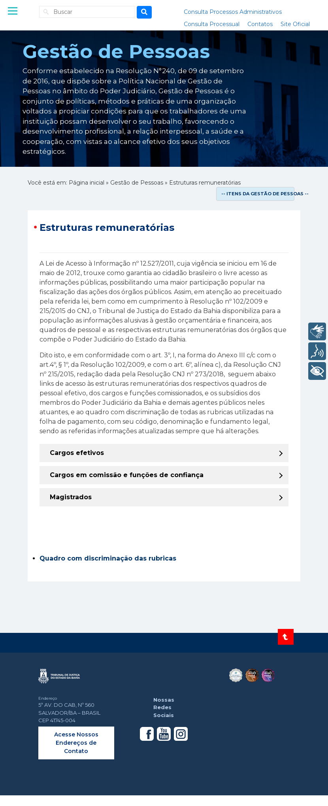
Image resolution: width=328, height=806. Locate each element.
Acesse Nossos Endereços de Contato (76, 743)
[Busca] (144, 12)
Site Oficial (295, 24)
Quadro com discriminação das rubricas (108, 558)
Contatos (260, 24)
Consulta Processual (211, 24)
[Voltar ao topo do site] (286, 637)
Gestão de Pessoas (136, 182)
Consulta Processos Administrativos (233, 11)
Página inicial (86, 182)
